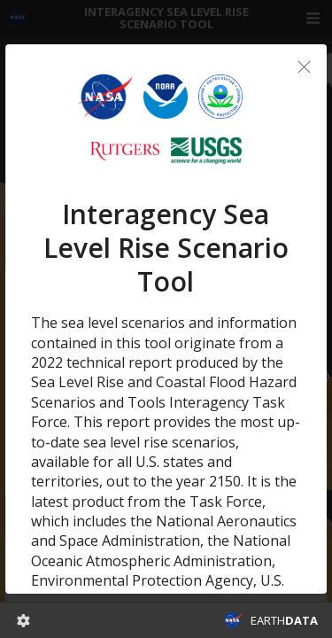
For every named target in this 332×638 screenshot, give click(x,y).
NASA (232, 620)
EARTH (284, 620)
